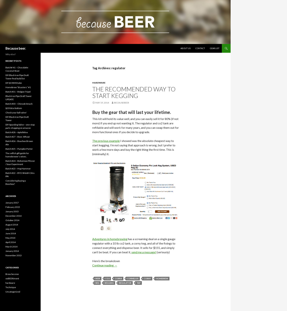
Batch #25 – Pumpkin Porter (19, 148)
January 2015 (12, 211)
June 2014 (10, 233)
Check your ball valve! (16, 112)
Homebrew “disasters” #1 (18, 87)
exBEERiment (12, 278)
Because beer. (15, 48)
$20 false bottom (13, 108)
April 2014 (10, 242)
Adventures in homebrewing (109, 239)
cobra (118, 278)
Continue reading (104, 265)
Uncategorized (12, 291)
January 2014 (12, 251)
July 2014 (10, 229)
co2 (107, 278)
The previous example (106, 140)
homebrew (162, 278)
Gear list (214, 48)
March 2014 (11, 246)
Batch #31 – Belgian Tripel (18, 91)
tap (139, 283)
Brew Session (12, 274)
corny (147, 278)
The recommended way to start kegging (134, 92)
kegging (109, 283)
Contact (200, 48)
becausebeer (121, 102)
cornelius (133, 278)
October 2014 (12, 220)
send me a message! (143, 252)
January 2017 (12, 202)
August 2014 (11, 224)
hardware (98, 82)
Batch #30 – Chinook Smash (19, 103)
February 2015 (12, 207)
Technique (10, 287)
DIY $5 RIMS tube (13, 83)
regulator (125, 283)
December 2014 (13, 215)
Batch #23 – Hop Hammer (18, 168)
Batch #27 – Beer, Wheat (17, 136)
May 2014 (10, 237)
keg (97, 283)
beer (97, 278)
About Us (185, 48)
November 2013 (13, 255)
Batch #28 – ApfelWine (16, 132)
